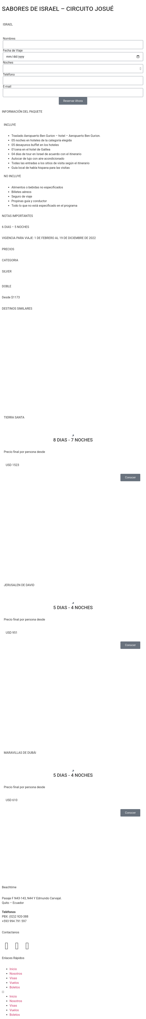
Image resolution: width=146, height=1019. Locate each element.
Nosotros (16, 973)
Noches (8, 62)
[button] (73, 992)
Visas (13, 978)
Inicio (13, 969)
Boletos (15, 987)
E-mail (7, 86)
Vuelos (14, 983)
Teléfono (9, 74)
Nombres (9, 38)
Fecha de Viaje (13, 50)
